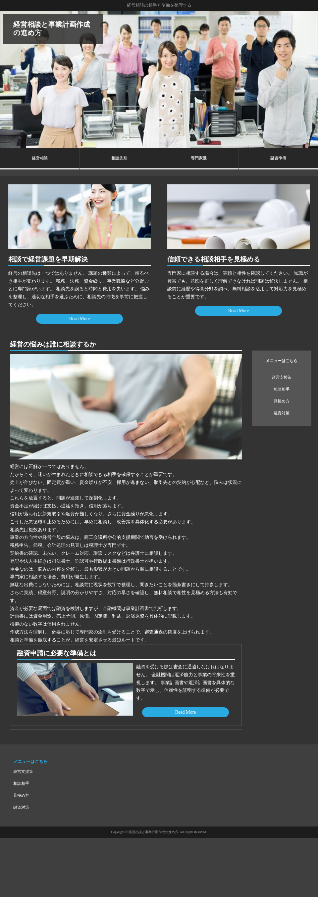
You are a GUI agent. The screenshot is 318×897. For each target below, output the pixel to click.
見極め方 (282, 401)
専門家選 (199, 158)
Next (309, 79)
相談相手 (282, 389)
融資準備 (278, 158)
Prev (8, 79)
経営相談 (40, 158)
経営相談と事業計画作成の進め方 (51, 29)
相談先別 (119, 158)
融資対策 (282, 413)
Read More (79, 318)
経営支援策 (282, 377)
